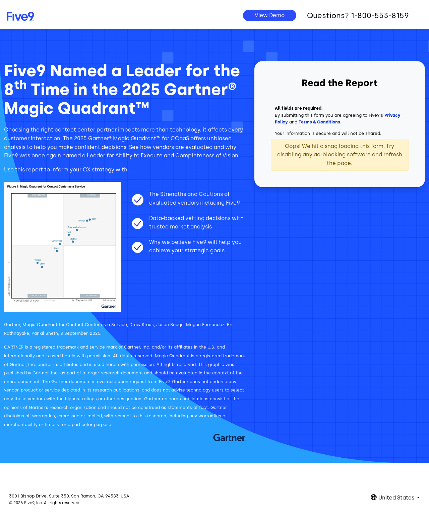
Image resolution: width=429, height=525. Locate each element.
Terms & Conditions (319, 121)
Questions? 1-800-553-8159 (358, 15)
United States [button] (397, 497)
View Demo (270, 15)
